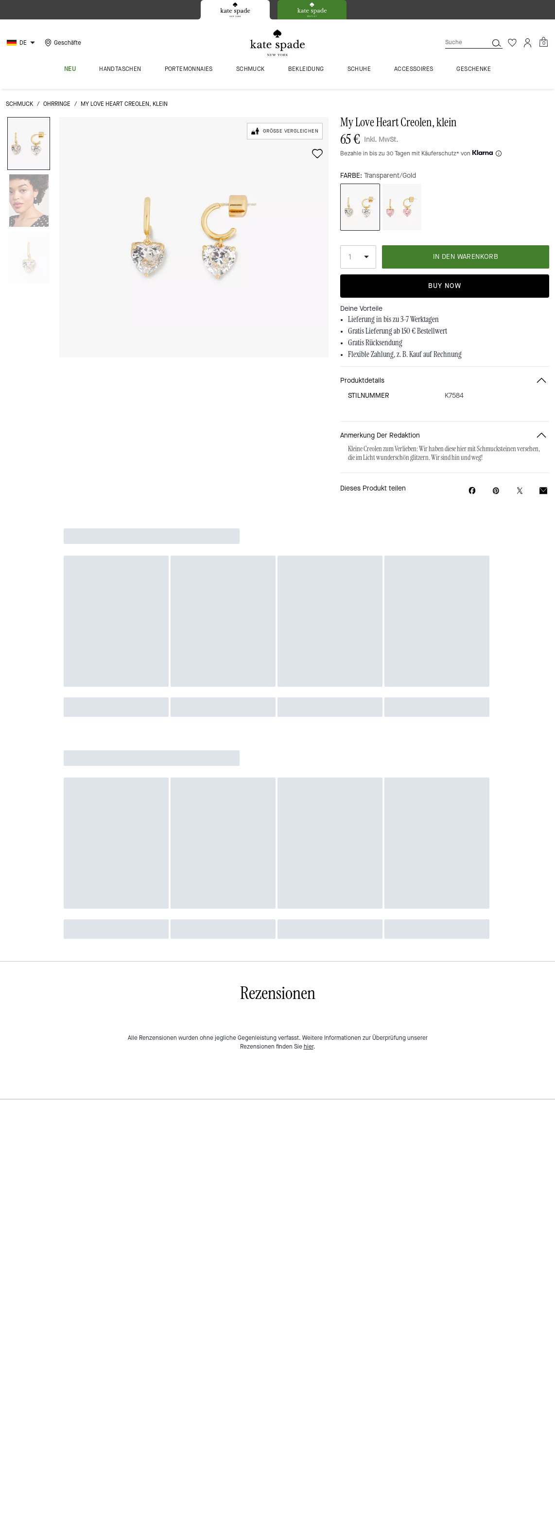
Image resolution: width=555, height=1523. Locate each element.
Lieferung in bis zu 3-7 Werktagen (393, 319)
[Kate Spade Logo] (277, 43)
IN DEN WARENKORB (465, 256)
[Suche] (458, 42)
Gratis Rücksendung (375, 343)
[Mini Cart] (543, 42)
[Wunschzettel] (512, 43)
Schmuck (19, 104)
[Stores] (61, 43)
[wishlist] (317, 153)
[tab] (235, 9)
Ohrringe (56, 104)
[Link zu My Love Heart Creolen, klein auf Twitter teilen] (520, 491)
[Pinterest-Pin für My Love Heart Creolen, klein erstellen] (496, 491)
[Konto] (528, 43)
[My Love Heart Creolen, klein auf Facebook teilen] (472, 490)
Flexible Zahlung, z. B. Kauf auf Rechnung (405, 354)
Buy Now (444, 285)
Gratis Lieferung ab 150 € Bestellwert (397, 331)
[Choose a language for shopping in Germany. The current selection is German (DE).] (22, 43)
